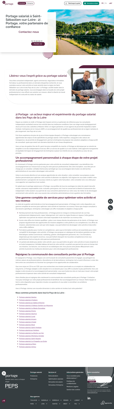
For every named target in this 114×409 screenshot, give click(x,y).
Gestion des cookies (73, 389)
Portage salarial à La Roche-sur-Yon (31, 333)
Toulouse (35, 400)
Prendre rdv (38, 44)
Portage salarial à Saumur (28, 314)
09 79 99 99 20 (36, 41)
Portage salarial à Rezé (27, 325)
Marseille (46, 400)
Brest (67, 404)
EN (106, 3)
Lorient (78, 400)
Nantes (56, 404)
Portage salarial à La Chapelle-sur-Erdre (33, 341)
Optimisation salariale (55, 379)
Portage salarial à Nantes (27, 297)
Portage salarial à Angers (27, 319)
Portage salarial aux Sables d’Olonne (31, 303)
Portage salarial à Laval (27, 316)
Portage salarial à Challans (28, 300)
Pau (77, 404)
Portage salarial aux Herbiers (29, 330)
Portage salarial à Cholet (27, 322)
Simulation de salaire (55, 382)
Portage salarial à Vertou (27, 347)
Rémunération (53, 376)
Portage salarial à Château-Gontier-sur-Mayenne (36, 305)
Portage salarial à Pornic (27, 311)
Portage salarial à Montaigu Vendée (31, 336)
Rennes (67, 400)
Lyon (44, 404)
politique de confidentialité (102, 387)
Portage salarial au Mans (27, 344)
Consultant (22, 3)
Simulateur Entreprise (55, 385)
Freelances (33, 376)
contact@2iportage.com (92, 392)
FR (102, 3)
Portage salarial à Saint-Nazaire (30, 338)
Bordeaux (57, 400)
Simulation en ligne (91, 3)
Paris (33, 404)
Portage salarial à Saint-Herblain (30, 327)
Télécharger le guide (72, 3)
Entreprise (30, 3)
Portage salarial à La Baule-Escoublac (32, 308)
